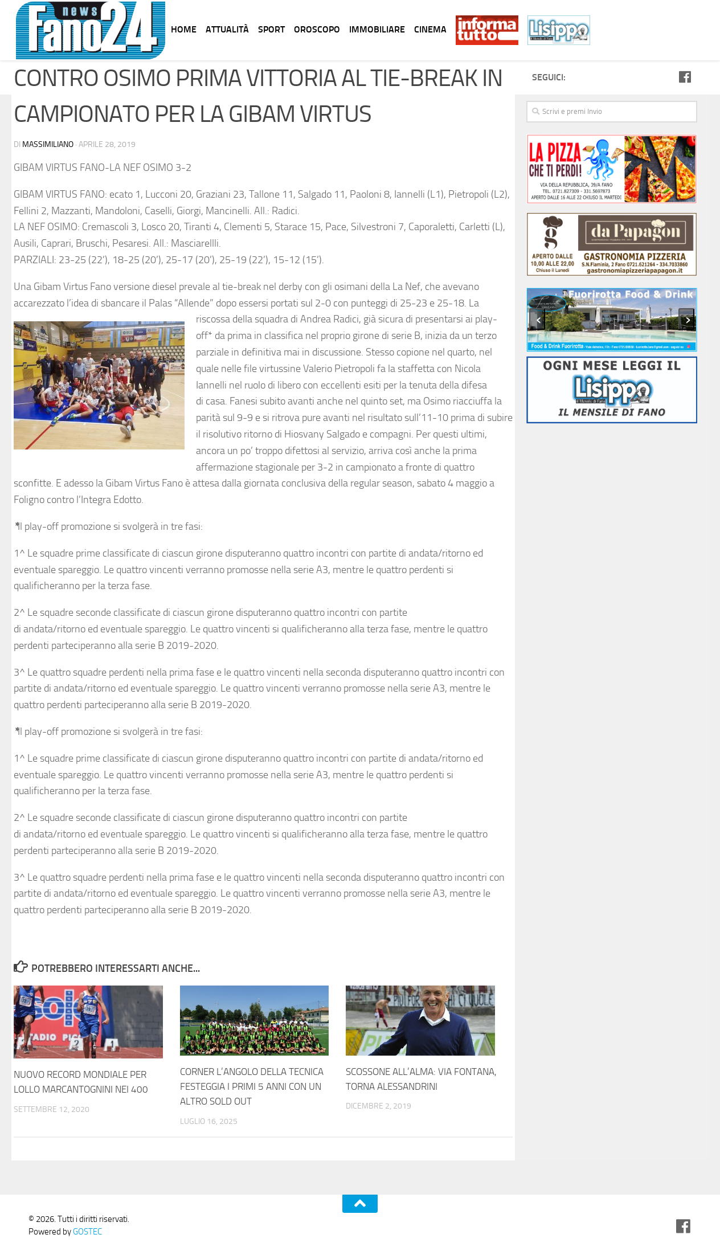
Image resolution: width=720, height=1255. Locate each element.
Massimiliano (47, 144)
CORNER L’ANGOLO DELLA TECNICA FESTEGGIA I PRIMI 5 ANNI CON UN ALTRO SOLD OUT (252, 1086)
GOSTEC (86, 1231)
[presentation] (537, 319)
